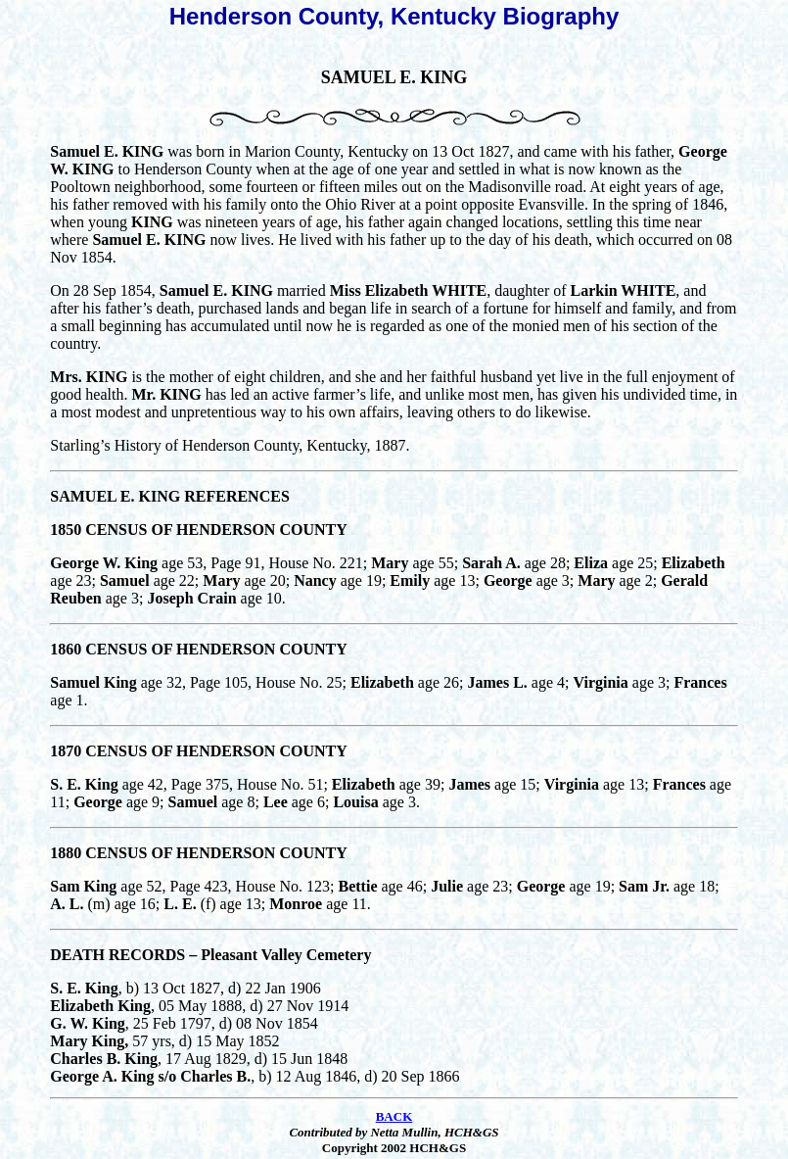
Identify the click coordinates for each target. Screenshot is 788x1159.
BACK (394, 1116)
